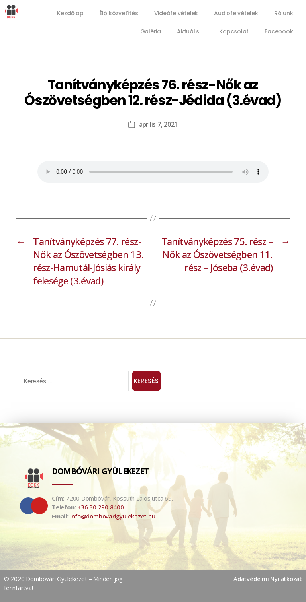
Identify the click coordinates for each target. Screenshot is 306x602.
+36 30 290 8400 (100, 507)
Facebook (279, 31)
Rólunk (283, 13)
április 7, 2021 (158, 124)
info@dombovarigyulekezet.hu (112, 516)
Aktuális (190, 31)
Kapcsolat (234, 31)
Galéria (150, 31)
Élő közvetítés (119, 13)
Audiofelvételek (236, 13)
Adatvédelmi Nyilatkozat (267, 579)
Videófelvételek (176, 13)
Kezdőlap (70, 13)
